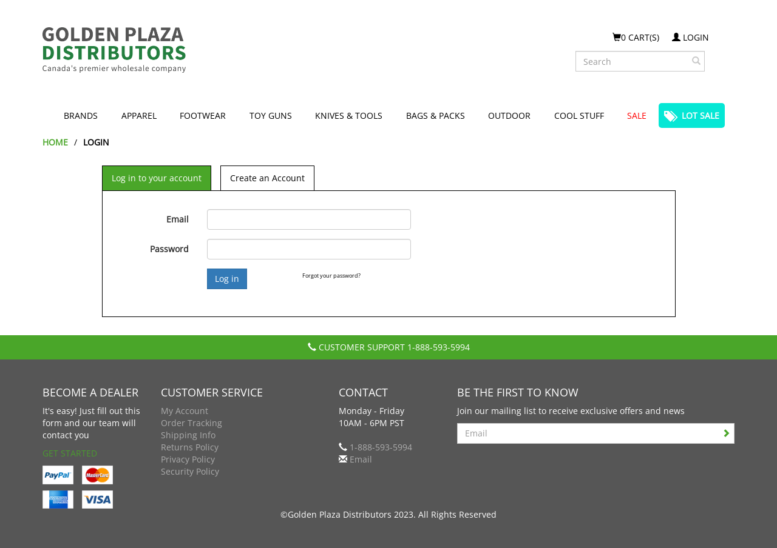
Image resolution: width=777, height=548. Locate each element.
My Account (184, 410)
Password (169, 249)
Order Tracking (191, 423)
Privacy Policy (188, 459)
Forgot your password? (331, 275)
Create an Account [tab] (267, 178)
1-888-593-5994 (438, 347)
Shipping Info (188, 435)
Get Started (69, 453)
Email (177, 219)
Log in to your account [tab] (157, 178)
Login (690, 37)
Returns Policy (190, 447)
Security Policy (190, 471)
